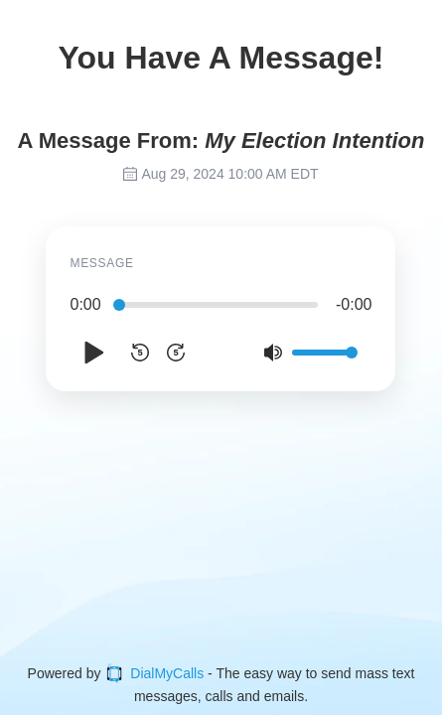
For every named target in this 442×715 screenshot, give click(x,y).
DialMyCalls (154, 673)
